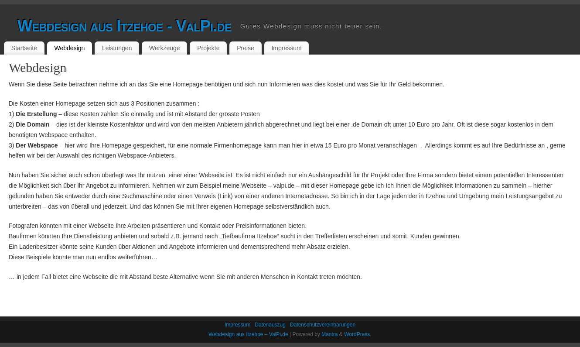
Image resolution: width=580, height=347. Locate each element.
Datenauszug (270, 325)
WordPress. (357, 334)
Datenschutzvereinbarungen (322, 325)
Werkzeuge (164, 48)
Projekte (208, 48)
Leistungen (117, 48)
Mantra (329, 334)
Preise (245, 48)
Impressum (286, 48)
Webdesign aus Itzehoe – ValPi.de (248, 334)
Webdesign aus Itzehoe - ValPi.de (124, 26)
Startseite (24, 48)
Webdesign (70, 48)
